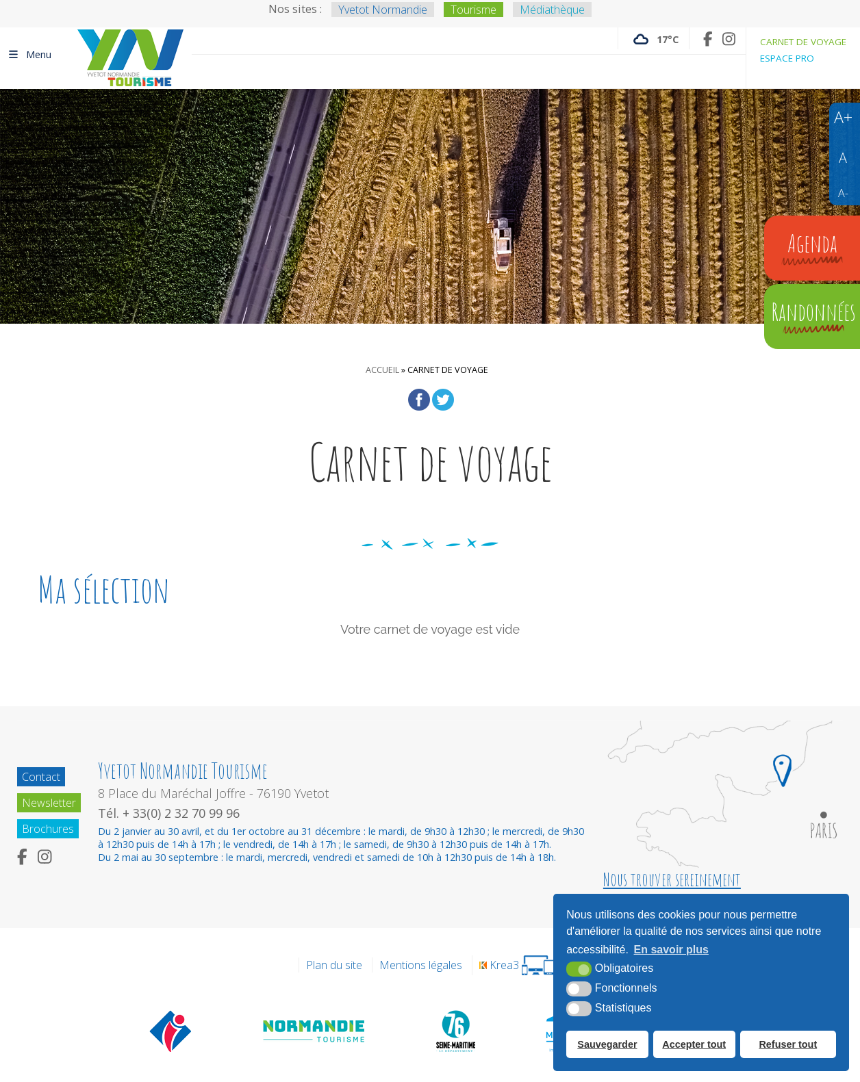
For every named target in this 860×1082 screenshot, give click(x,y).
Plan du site (334, 964)
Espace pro (787, 58)
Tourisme (473, 9)
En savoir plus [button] (671, 950)
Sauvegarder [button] (607, 1044)
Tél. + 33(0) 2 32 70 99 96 (169, 813)
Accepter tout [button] (694, 1044)
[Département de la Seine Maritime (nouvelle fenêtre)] (455, 1030)
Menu (29, 54)
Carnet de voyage (803, 42)
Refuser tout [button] (788, 1044)
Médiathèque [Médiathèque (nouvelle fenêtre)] (552, 9)
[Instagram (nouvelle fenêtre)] (728, 39)
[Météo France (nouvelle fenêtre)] (654, 38)
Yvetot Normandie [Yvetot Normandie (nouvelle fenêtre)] (382, 9)
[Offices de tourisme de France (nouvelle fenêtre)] (170, 1030)
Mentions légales (420, 964)
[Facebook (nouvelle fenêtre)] (707, 39)
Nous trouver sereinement (672, 879)
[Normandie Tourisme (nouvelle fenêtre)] (314, 1030)
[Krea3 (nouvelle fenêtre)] (517, 965)
